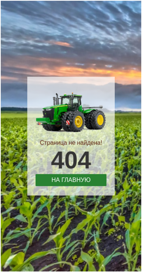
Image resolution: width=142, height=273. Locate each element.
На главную (71, 178)
